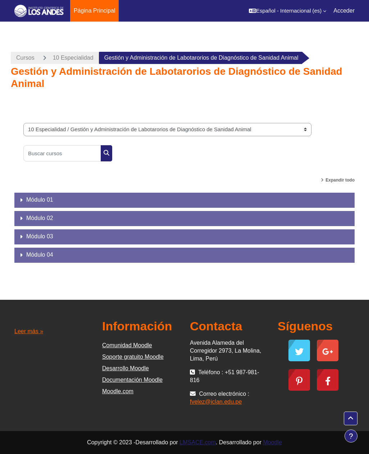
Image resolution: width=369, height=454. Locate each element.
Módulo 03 (39, 236)
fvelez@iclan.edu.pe (216, 402)
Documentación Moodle (132, 380)
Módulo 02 (39, 218)
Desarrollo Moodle (125, 368)
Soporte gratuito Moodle (133, 357)
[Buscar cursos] (62, 153)
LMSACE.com (197, 442)
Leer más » (28, 331)
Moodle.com (117, 391)
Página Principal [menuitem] (94, 11)
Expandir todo (340, 180)
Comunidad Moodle (127, 345)
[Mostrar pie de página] (351, 436)
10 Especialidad (73, 58)
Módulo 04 (39, 255)
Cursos (25, 58)
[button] (288, 11)
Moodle (272, 442)
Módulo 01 (39, 200)
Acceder (344, 11)
